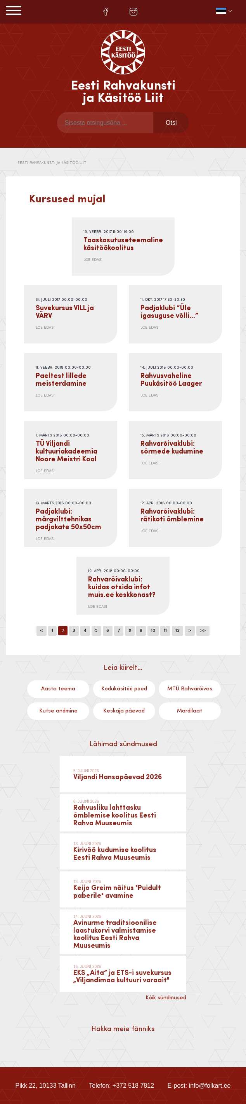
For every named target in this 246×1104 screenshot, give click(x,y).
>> (203, 630)
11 (165, 630)
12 (177, 630)
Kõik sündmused (166, 997)
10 (153, 630)
